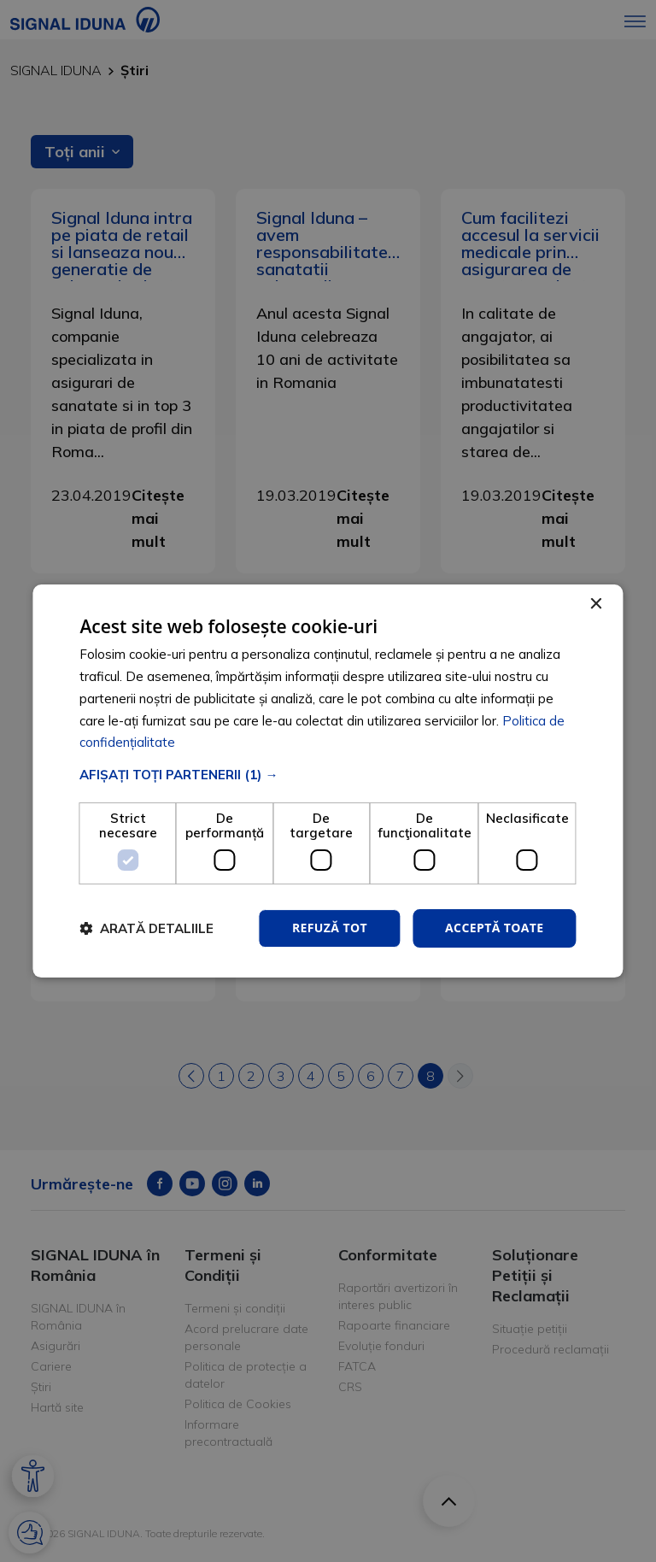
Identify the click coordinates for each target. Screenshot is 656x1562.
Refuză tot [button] (329, 927)
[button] (327, 774)
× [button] (595, 604)
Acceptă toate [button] (494, 927)
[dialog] (327, 781)
